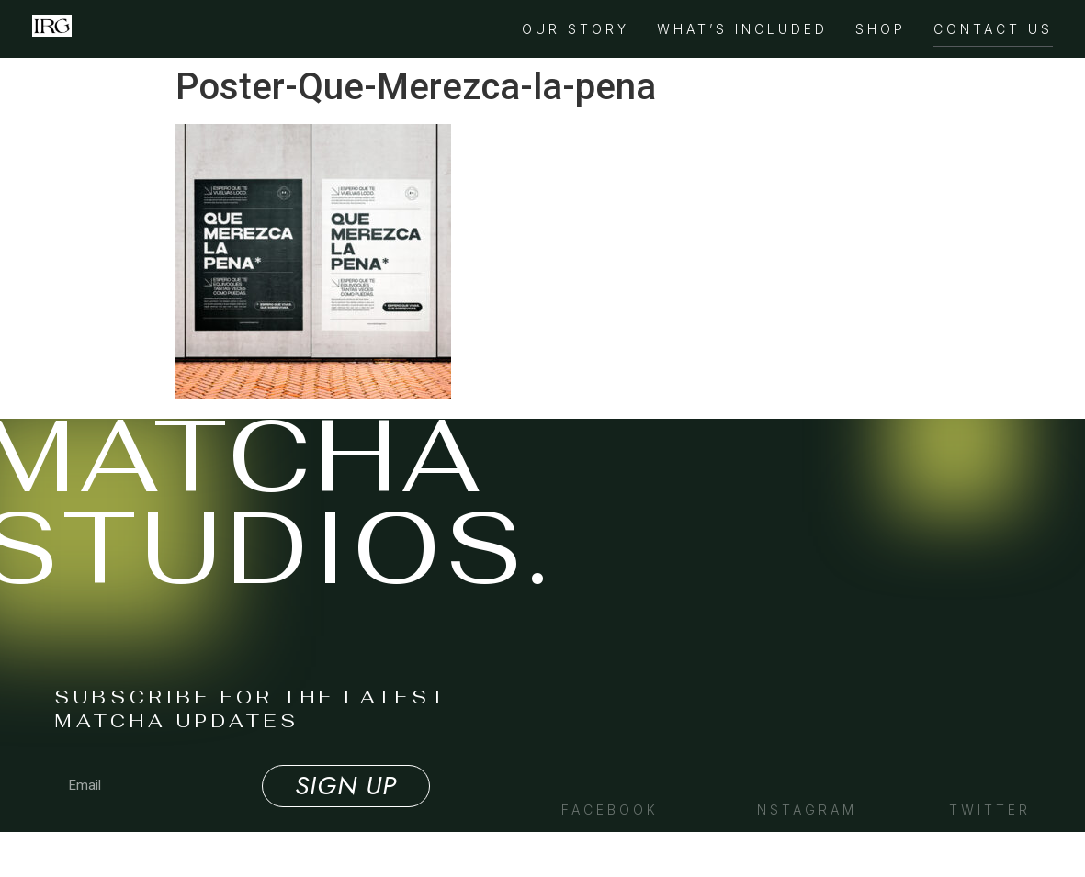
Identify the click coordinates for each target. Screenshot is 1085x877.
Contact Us (993, 29)
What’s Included (742, 29)
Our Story (575, 29)
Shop (880, 29)
